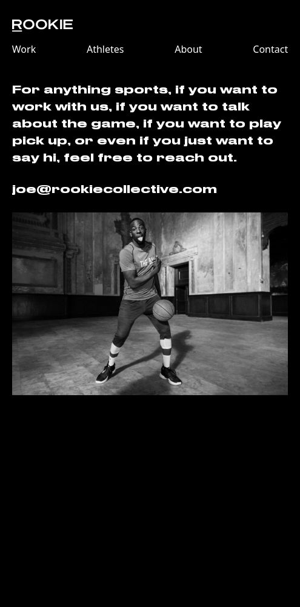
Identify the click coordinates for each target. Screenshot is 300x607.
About (188, 49)
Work (24, 49)
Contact (270, 49)
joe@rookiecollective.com (114, 189)
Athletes (105, 49)
